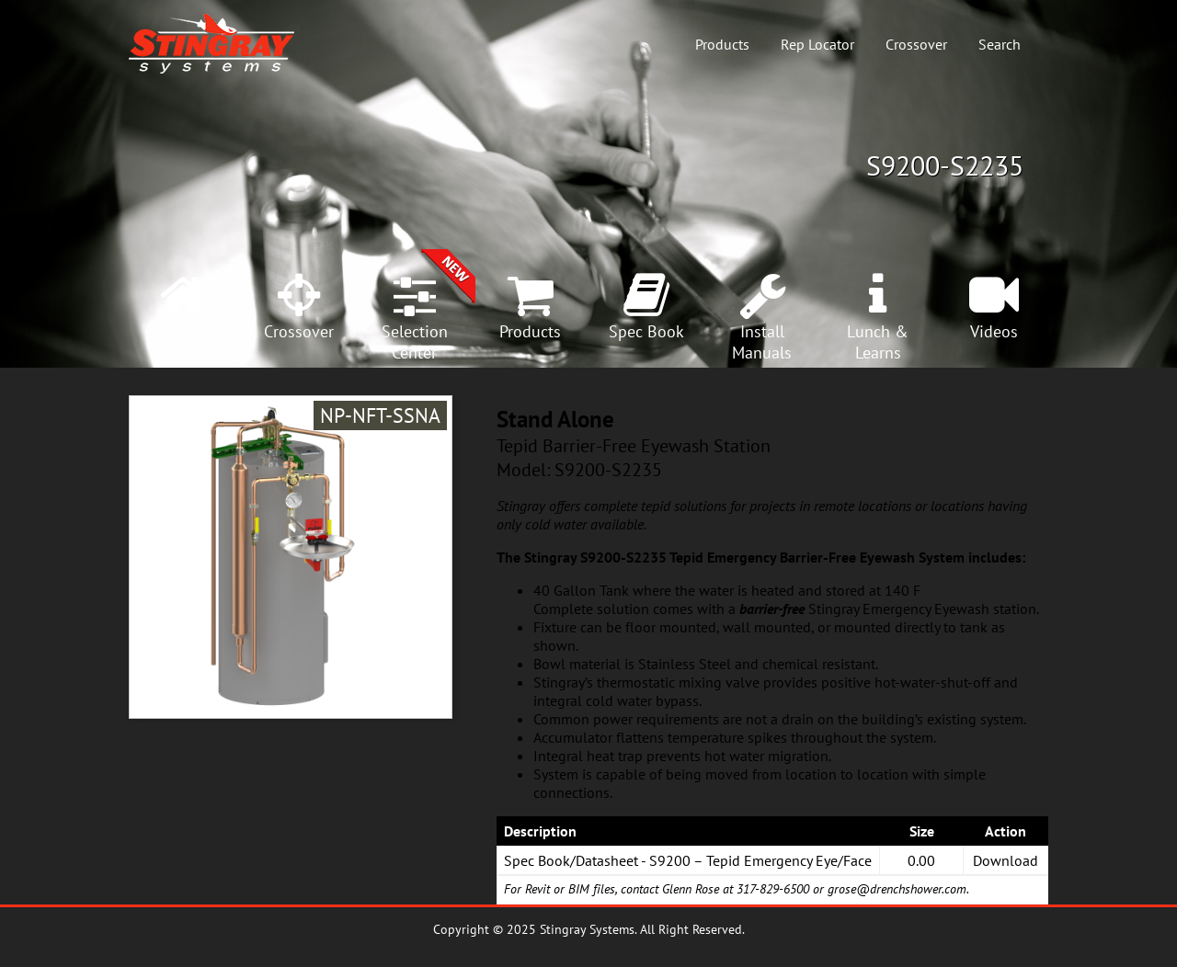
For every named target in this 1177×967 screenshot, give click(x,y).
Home (183, 331)
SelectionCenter (415, 342)
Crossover (916, 44)
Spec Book (646, 331)
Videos (994, 331)
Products (722, 44)
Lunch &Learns (877, 342)
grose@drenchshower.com (897, 889)
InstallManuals (762, 342)
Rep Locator (817, 44)
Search (999, 44)
